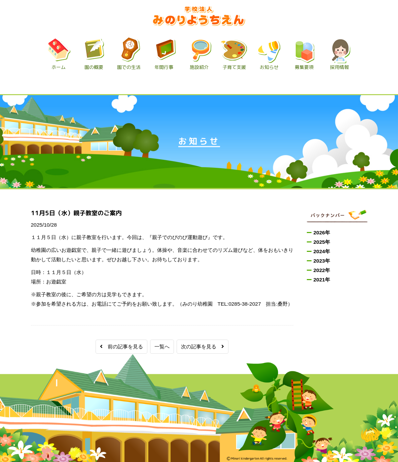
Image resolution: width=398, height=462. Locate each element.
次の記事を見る (202, 346)
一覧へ (162, 346)
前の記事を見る (121, 346)
